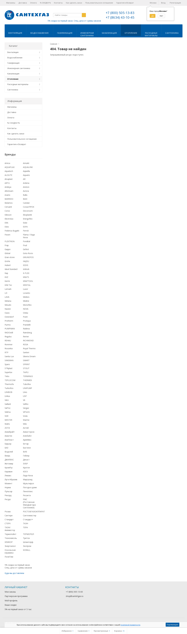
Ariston (26, 187)
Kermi (7, 281)
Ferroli (26, 230)
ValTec (8, 408)
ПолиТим (9, 556)
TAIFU (25, 372)
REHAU (8, 340)
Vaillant (8, 404)
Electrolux (9, 218)
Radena (26, 328)
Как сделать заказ (74, 3)
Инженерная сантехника (18, 68)
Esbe (25, 222)
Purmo (8, 324)
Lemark (8, 289)
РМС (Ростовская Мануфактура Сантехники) (29, 503)
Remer (26, 336)
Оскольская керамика (10, 551)
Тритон (26, 538)
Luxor (25, 289)
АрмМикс (27, 439)
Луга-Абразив (11, 479)
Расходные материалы (17, 84)
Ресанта (27, 495)
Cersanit (8, 207)
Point (25, 316)
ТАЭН (25, 523)
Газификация (64, 33)
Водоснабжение (39, 33)
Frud (25, 245)
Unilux (7, 396)
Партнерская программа (16, 596)
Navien (8, 309)
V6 (24, 400)
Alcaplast (9, 179)
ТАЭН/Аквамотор (10, 528)
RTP (6, 352)
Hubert (8, 265)
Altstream (9, 191)
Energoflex (27, 218)
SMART (26, 360)
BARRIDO (9, 199)
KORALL (26, 550)
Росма (8, 511)
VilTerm (26, 412)
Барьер (8, 443)
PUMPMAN (10, 328)
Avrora (26, 191)
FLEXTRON (10, 241)
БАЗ (6, 447)
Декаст (26, 459)
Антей (26, 428)
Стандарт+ (28, 519)
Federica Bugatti (12, 230)
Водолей (9, 451)
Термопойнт (10, 534)
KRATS (26, 277)
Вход (163, 3)
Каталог (13, 45)
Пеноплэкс (28, 491)
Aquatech (9, 171)
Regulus (8, 336)
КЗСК (25, 471)
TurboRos (9, 388)
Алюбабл (27, 435)
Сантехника (172, 33)
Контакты (58, 3)
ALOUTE (8, 175)
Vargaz (26, 408)
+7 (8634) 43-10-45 (120, 17)
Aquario (26, 175)
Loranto (26, 293)
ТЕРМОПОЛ (28, 534)
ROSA (25, 344)
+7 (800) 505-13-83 (120, 12)
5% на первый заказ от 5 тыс (18, 609)
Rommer (8, 344)
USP (25, 396)
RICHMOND (28, 340)
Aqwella (26, 171)
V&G (7, 400)
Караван (8, 471)
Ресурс (8, 499)
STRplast (8, 368)
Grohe (7, 261)
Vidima (8, 412)
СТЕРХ (8, 523)
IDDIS (25, 265)
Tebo (7, 376)
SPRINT (26, 364)
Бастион (27, 447)
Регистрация (175, 3)
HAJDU (26, 261)
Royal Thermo (29, 348)
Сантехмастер (29, 515)
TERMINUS (28, 376)
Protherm (9, 320)
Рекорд (8, 495)
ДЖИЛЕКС (9, 459)
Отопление (131, 33)
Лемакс (8, 475)
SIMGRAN (9, 360)
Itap (6, 273)
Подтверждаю (172, 625)
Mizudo (8, 305)
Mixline (26, 301)
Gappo (8, 249)
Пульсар (8, 491)
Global (7, 253)
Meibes (26, 297)
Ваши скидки (10, 605)
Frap (7, 245)
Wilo (25, 424)
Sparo (7, 364)
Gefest (26, 249)
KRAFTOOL (28, 281)
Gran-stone (10, 257)
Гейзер (26, 455)
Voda (25, 416)
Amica (7, 163)
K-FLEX (26, 273)
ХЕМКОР (9, 542)
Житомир (9, 463)
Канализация (109, 33)
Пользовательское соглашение (99, 3)
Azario (7, 195)
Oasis (7, 313)
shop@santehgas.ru (74, 596)
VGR (6, 416)
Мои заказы (10, 591)
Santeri (26, 352)
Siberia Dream (29, 356)
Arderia (26, 183)
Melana (8, 301)
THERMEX (27, 380)
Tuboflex (27, 384)
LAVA (7, 297)
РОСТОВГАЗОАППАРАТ (34, 511)
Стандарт (9, 519)
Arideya (8, 187)
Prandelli (27, 324)
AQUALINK (28, 167)
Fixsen (7, 234)
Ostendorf (9, 316)
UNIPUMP (27, 388)
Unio (25, 392)
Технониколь (11, 538)
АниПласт (9, 439)
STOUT (26, 368)
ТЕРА (25, 527)
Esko (7, 226)
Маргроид (27, 479)
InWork (26, 269)
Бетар (26, 443)
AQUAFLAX (10, 167)
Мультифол (28, 483)
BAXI (25, 199)
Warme (26, 420)
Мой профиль (11, 600)
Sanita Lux (9, 356)
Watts (7, 424)
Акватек (8, 435)
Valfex (25, 404)
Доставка (22, 3)
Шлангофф (28, 542)
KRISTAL (27, 285)
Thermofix (9, 384)
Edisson (8, 214)
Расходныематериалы (151, 34)
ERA (6, 222)
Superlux (8, 372)
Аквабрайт (10, 432)
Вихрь (7, 455)
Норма (8, 487)
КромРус (9, 467)
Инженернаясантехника (87, 34)
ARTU (7, 183)
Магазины (10, 3)
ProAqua (27, 320)
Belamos (9, 203)
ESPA (25, 226)
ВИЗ (25, 451)
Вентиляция (15, 33)
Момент (8, 483)
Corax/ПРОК (28, 207)
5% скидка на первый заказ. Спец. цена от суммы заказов (74, 20)
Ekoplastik (27, 214)
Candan (26, 203)
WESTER (8, 420)
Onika (25, 313)
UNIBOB (8, 392)
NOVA (25, 309)
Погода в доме (30, 487)
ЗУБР (25, 463)
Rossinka (9, 348)
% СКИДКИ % (45, 3)
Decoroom (28, 211)
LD (6, 293)
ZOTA (7, 428)
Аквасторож (28, 432)
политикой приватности (130, 625)
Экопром (27, 546)
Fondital (26, 241)
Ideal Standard (11, 269)
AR (24, 179)
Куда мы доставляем (14, 573)
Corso (7, 211)
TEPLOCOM (10, 380)
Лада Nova (28, 475)
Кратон (26, 467)
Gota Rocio (28, 253)
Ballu (25, 195)
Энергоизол (10, 546)
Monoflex (27, 305)
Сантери (8, 515)
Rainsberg (27, 332)
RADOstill (9, 332)
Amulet (26, 163)
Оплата (33, 3)
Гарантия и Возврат (125, 3)
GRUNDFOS (28, 257)
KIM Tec (8, 285)
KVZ (6, 277)
